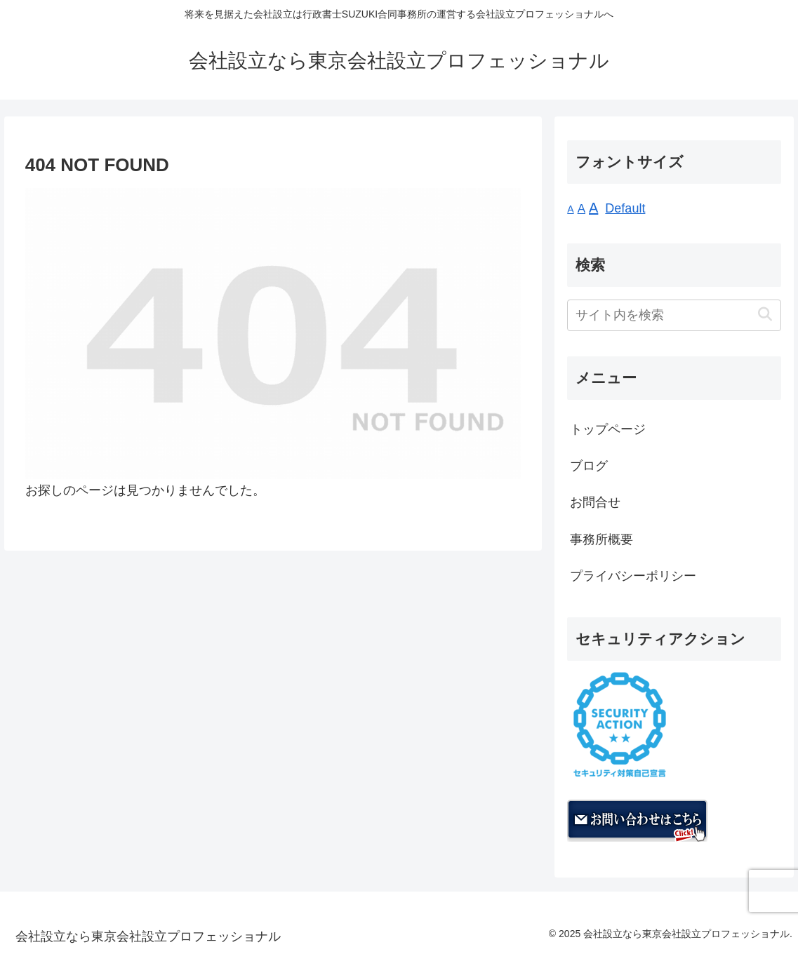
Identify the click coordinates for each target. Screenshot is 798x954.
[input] (674, 315)
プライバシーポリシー (633, 576)
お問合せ (595, 502)
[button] (764, 315)
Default (625, 208)
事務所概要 (601, 539)
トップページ (608, 429)
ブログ (589, 466)
